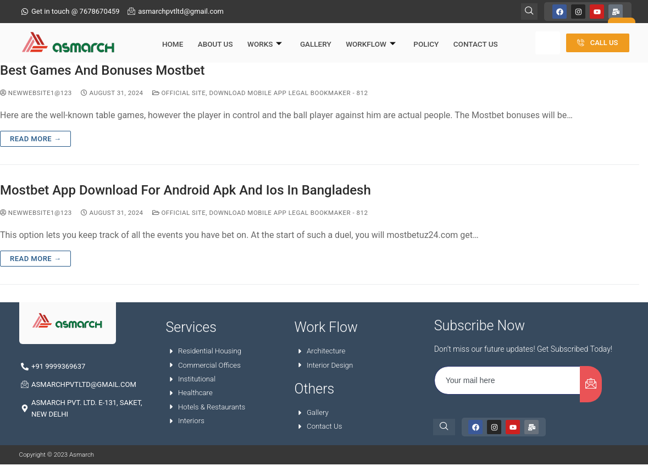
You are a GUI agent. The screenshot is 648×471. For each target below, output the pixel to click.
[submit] (591, 385)
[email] (507, 381)
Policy (416, 36)
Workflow (362, 37)
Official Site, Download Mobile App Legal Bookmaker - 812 (260, 94)
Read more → (35, 139)
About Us (210, 36)
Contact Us (464, 36)
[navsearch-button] (444, 428)
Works (258, 37)
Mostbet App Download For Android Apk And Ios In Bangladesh (185, 190)
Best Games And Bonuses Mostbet (102, 71)
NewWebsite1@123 (36, 94)
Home (169, 36)
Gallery (308, 36)
